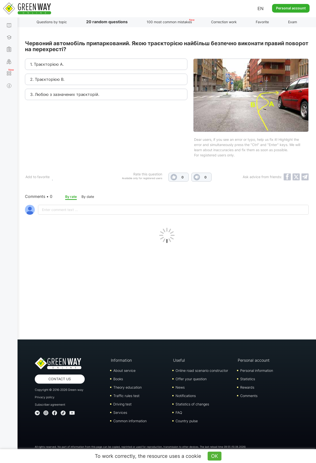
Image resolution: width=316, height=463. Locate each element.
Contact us (59, 379)
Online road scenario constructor (202, 370)
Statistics (247, 379)
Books (118, 379)
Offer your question (191, 379)
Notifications (186, 396)
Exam (292, 22)
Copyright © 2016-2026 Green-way (59, 390)
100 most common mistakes (169, 22)
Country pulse (187, 421)
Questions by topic (52, 22)
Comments (248, 396)
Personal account (291, 8)
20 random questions (107, 21)
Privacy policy (45, 397)
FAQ (179, 412)
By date (87, 196)
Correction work (224, 22)
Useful (179, 360)
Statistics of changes (192, 404)
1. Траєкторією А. (47, 64)
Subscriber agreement (50, 404)
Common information (130, 421)
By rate (71, 196)
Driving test (122, 404)
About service (124, 370)
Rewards (247, 387)
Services (120, 412)
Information (121, 360)
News (180, 387)
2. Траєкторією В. (47, 79)
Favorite (262, 22)
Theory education (127, 387)
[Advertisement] (167, 290)
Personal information (256, 370)
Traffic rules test (126, 396)
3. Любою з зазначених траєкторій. (64, 94)
